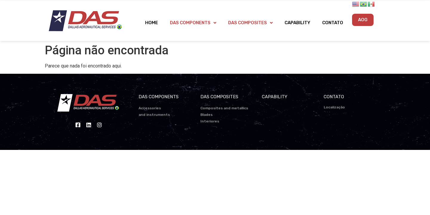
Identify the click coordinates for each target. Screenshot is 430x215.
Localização (334, 107)
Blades (206, 115)
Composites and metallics (224, 108)
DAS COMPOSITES (250, 23)
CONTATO (332, 22)
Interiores (209, 121)
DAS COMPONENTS (193, 23)
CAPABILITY (297, 22)
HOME (151, 22)
